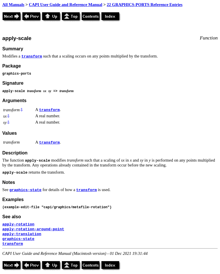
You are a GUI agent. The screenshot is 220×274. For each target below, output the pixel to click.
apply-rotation (18, 224)
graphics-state (25, 190)
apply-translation (21, 234)
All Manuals (13, 4)
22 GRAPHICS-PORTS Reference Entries (144, 4)
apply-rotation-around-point (33, 229)
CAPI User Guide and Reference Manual (65, 4)
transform (31, 56)
